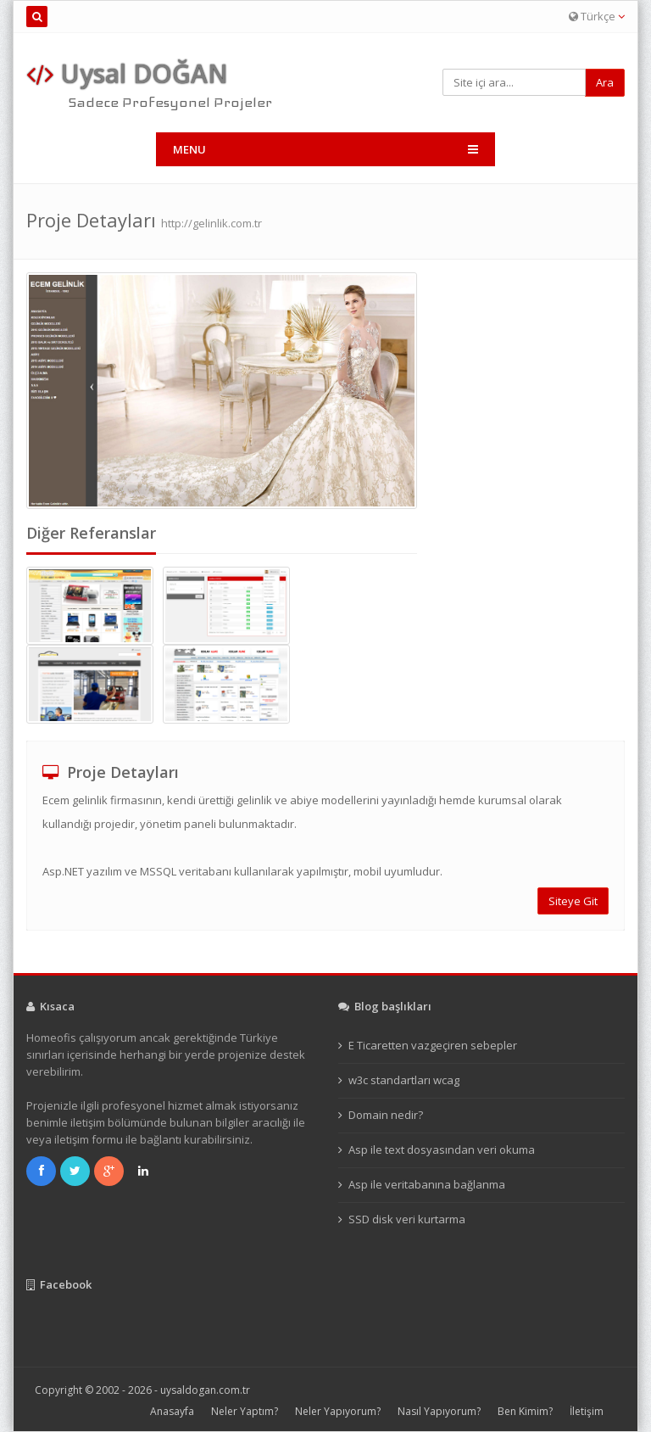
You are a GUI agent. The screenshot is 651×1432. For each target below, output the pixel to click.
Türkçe (597, 16)
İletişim (587, 1411)
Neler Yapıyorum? (338, 1411)
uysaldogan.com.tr (205, 1390)
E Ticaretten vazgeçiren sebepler (432, 1045)
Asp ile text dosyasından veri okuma (441, 1149)
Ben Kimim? (525, 1411)
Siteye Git (573, 901)
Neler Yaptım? (244, 1411)
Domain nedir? (385, 1114)
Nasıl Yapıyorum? (439, 1411)
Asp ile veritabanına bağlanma (426, 1184)
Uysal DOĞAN (127, 73)
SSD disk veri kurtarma (406, 1219)
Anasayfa (172, 1411)
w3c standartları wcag (403, 1080)
